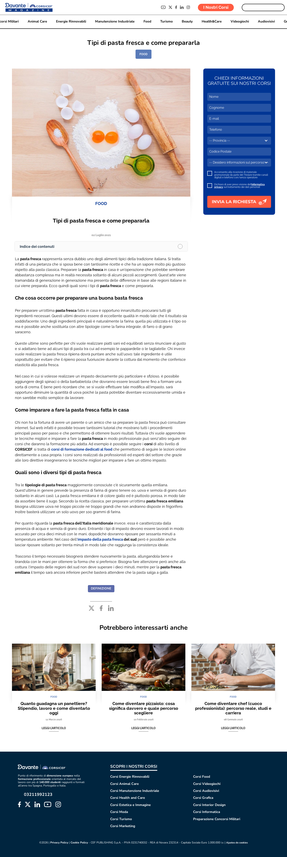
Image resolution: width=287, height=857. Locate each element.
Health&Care (212, 21)
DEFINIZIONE (101, 588)
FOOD (143, 54)
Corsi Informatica (206, 811)
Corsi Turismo (121, 818)
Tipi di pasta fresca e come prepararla (101, 221)
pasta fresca (113, 539)
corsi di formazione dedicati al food (81, 449)
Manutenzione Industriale (114, 21)
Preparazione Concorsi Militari (216, 818)
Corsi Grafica (203, 797)
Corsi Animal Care (124, 783)
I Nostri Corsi (215, 7)
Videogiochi (240, 21)
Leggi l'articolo (54, 728)
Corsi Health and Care (127, 797)
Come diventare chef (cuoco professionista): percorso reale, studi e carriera (233, 708)
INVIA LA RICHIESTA (239, 202)
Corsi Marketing (122, 826)
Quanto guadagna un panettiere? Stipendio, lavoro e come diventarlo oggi (54, 708)
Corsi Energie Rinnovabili (129, 776)
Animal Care (36, 21)
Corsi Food (201, 776)
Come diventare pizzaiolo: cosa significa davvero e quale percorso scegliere (143, 708)
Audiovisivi (267, 21)
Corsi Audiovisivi (206, 790)
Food (147, 21)
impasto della (90, 539)
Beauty (187, 21)
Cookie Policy (78, 842)
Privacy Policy (58, 842)
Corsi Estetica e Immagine (130, 804)
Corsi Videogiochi (206, 783)
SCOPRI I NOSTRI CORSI (133, 766)
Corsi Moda (119, 811)
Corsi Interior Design (209, 804)
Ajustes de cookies (237, 842)
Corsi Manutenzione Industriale (134, 790)
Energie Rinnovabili (70, 21)
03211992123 (38, 794)
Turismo (166, 21)
